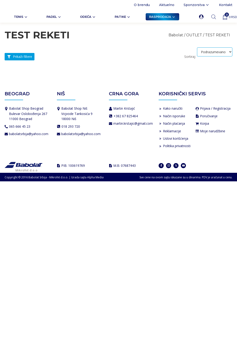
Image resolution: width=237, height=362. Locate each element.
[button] (202, 16)
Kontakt (225, 5)
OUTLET (194, 35)
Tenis (21, 17)
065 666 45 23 (19, 126)
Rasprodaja (162, 17)
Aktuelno (166, 5)
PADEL (54, 17)
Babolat (176, 35)
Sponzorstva (197, 5)
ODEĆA (88, 17)
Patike (123, 17)
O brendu (142, 5)
